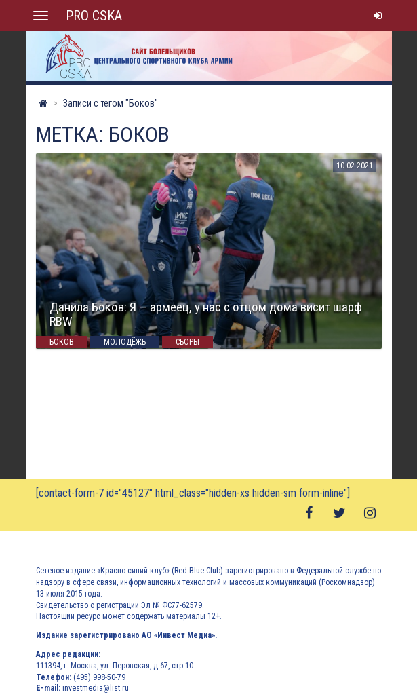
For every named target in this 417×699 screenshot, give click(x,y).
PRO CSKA (94, 15)
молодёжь (125, 342)
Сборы (187, 342)
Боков (61, 342)
